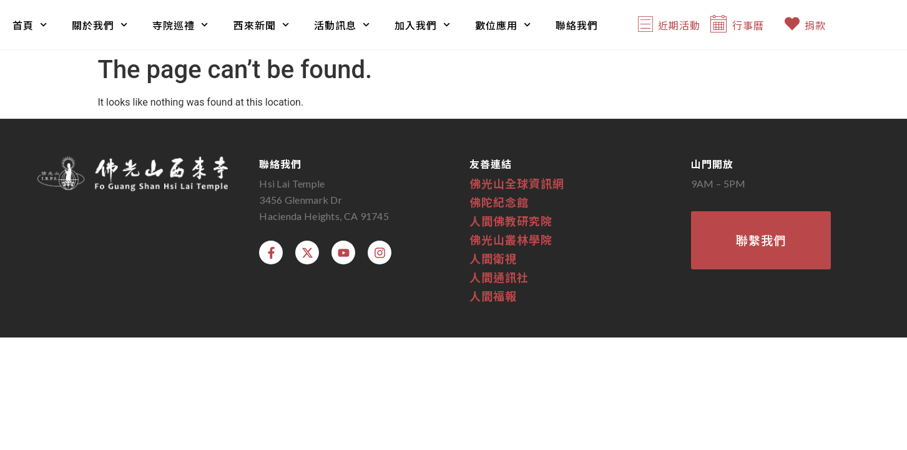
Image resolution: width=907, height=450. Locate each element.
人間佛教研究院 (510, 220)
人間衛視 (493, 258)
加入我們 (422, 24)
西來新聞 (261, 24)
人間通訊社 (499, 277)
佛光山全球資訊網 (516, 183)
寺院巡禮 (180, 24)
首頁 (29, 24)
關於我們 (99, 24)
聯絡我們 (577, 25)
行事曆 (748, 25)
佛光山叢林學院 (510, 239)
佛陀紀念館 (499, 202)
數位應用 (503, 24)
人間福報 (493, 296)
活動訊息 (342, 24)
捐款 (815, 25)
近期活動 (679, 25)
